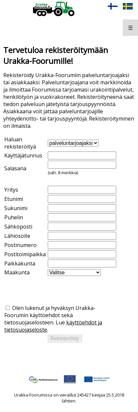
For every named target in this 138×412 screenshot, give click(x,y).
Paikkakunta (19, 263)
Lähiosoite (17, 235)
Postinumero (20, 245)
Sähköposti (18, 226)
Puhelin (13, 217)
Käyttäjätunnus (23, 155)
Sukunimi (15, 208)
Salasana (15, 168)
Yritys (11, 189)
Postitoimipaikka (25, 254)
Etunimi (13, 199)
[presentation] (54, 290)
